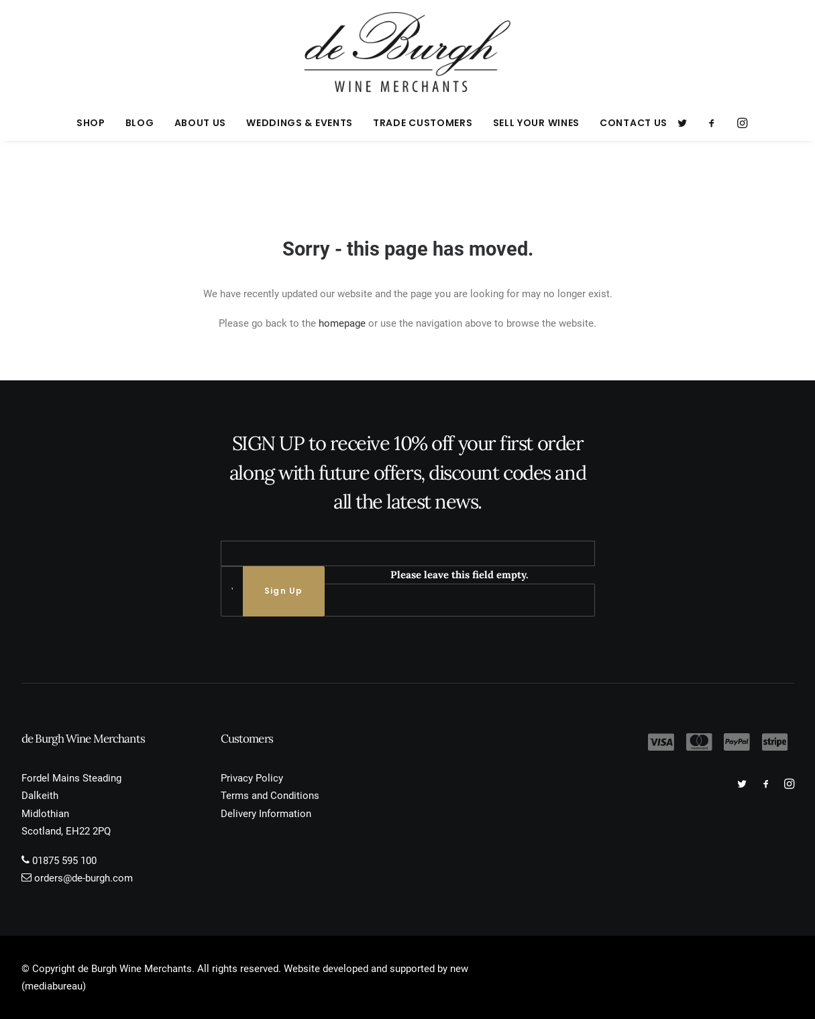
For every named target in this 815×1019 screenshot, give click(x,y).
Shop (90, 122)
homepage (342, 323)
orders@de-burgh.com (83, 878)
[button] (686, 123)
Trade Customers (423, 122)
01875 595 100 (64, 861)
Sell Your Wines (536, 122)
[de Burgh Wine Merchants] (407, 52)
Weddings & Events (299, 122)
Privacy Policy (252, 778)
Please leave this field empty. (459, 574)
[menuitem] (91, 123)
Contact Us (633, 122)
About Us (200, 122)
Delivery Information (266, 814)
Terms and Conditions (270, 796)
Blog (139, 122)
